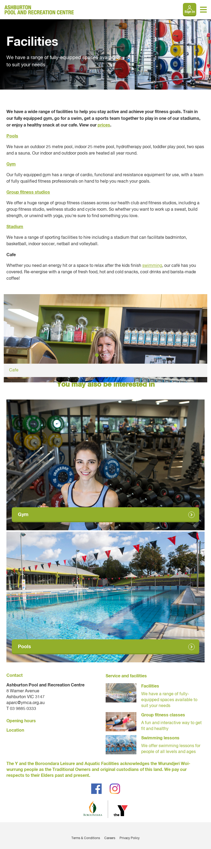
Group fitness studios (28, 192)
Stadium (14, 227)
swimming (152, 266)
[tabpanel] (105, 335)
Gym (11, 164)
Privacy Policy (130, 838)
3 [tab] (108, 355)
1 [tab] (97, 355)
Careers (109, 838)
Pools (12, 136)
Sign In (190, 12)
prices (104, 125)
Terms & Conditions (85, 838)
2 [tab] (103, 355)
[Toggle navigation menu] (203, 10)
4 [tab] (114, 355)
